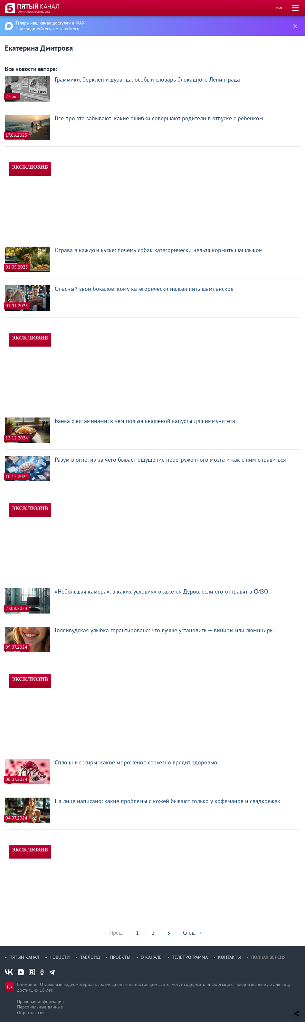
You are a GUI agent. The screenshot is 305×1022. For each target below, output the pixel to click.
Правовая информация (40, 1001)
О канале (151, 957)
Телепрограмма (190, 957)
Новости (60, 957)
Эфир (278, 7)
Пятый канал (24, 957)
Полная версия (268, 957)
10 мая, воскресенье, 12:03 (34, 11)
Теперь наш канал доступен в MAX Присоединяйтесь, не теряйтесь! (50, 26)
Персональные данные (40, 1007)
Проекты (120, 957)
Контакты (229, 957)
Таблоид (90, 957)
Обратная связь (33, 1013)
